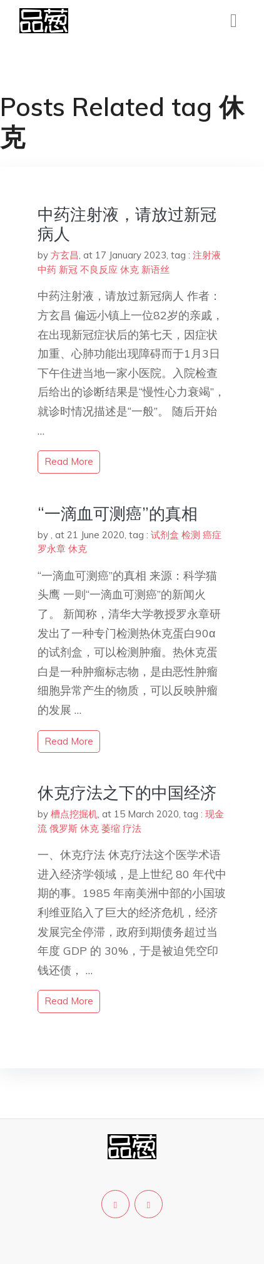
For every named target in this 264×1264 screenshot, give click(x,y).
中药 (47, 269)
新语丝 (155, 269)
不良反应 (99, 269)
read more (68, 461)
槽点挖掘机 (74, 814)
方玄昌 (65, 255)
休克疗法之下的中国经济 (127, 792)
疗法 (132, 828)
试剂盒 (165, 535)
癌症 (212, 535)
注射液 (207, 255)
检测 (190, 535)
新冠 (68, 269)
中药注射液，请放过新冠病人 (127, 224)
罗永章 (52, 549)
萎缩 (110, 828)
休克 (129, 269)
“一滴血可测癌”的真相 (118, 513)
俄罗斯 (63, 828)
